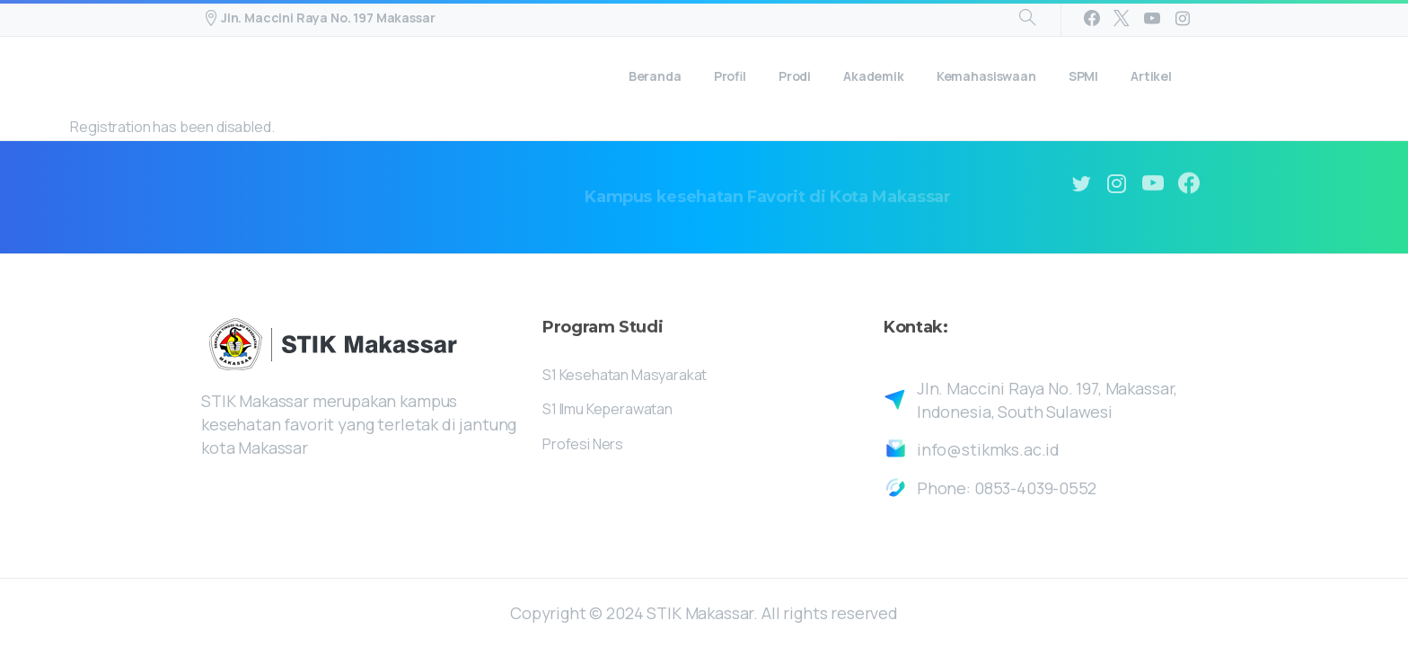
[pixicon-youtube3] (1153, 184)
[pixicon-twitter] (1081, 184)
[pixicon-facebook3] (1189, 186)
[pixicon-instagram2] (1117, 184)
